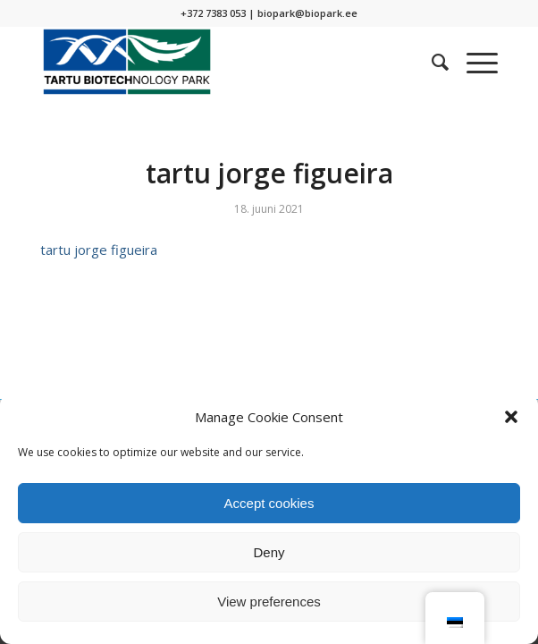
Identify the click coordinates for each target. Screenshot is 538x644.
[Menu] (473, 61)
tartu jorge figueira (98, 249)
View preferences (269, 601)
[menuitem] (431, 61)
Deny (268, 552)
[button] (511, 417)
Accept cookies (269, 503)
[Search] (431, 61)
